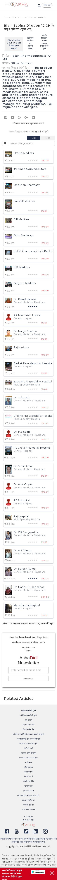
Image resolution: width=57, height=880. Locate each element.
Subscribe (28, 678)
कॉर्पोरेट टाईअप (28, 805)
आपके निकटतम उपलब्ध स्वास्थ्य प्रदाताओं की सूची (44, 42)
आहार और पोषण (28, 725)
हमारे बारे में (28, 772)
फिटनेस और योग (29, 729)
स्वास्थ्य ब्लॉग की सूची (28, 753)
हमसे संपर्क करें (28, 791)
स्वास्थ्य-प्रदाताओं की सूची (28, 743)
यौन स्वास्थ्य (28, 767)
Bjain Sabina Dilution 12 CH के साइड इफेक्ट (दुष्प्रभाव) (14, 44)
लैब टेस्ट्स (28, 720)
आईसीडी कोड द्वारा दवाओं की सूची (28, 739)
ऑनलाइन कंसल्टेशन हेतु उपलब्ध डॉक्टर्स (30, 43)
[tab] (34, 138)
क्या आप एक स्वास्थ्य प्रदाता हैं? (28, 795)
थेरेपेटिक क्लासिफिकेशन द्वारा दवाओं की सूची (28, 734)
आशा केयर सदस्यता (29, 809)
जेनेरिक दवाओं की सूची (28, 715)
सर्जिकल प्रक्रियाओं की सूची (28, 758)
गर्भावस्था (28, 762)
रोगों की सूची (28, 748)
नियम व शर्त (28, 776)
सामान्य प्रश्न (28, 786)
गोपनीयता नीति (28, 781)
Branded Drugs (19, 17)
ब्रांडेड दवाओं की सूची (28, 710)
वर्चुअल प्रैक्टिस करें (28, 800)
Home (7, 17)
